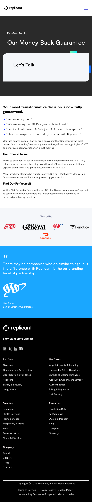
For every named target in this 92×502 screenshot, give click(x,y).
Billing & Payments (59, 390)
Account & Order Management (66, 380)
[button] (86, 8)
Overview (8, 365)
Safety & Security (12, 385)
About (6, 453)
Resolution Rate (57, 409)
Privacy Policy (46, 490)
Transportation (11, 433)
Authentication (57, 385)
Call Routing (55, 394)
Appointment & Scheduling (63, 365)
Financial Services (13, 438)
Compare (54, 429)
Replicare (8, 380)
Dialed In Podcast (58, 419)
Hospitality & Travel (14, 424)
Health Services (11, 414)
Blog (51, 424)
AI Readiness (56, 414)
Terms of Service (27, 490)
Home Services (11, 419)
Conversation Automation (17, 370)
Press (6, 463)
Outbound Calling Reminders (65, 375)
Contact (7, 468)
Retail (6, 429)
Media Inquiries (65, 494)
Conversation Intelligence (17, 375)
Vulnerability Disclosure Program (36, 494)
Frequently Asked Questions (64, 370)
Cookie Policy (65, 490)
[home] (12, 8)
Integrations (9, 390)
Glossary (54, 433)
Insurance (8, 409)
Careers (7, 458)
